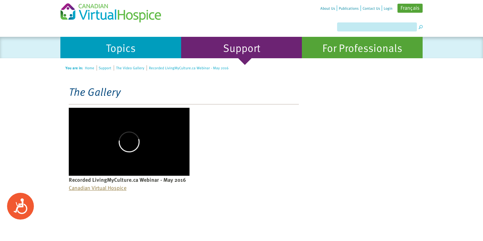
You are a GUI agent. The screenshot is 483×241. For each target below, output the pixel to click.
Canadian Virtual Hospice (97, 188)
